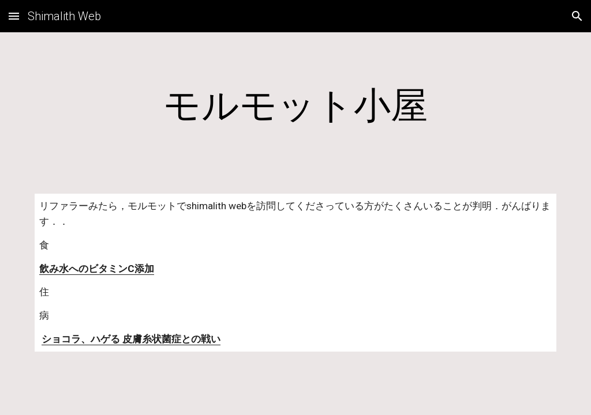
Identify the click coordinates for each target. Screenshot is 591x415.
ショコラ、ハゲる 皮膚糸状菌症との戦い (131, 339)
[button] (14, 16)
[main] (296, 106)
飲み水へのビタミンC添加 (96, 268)
